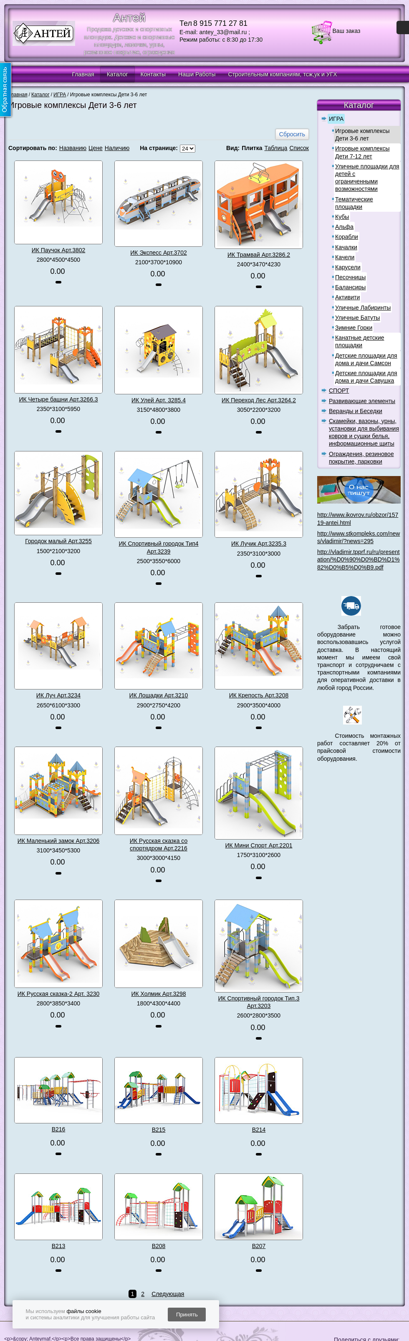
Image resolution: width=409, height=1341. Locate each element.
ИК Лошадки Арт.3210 (158, 695)
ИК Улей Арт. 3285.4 (158, 400)
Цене (95, 148)
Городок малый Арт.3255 (58, 541)
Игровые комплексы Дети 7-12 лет (362, 152)
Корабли (346, 236)
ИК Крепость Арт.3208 (259, 695)
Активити (347, 297)
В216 (59, 1129)
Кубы (342, 216)
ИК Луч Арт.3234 (58, 695)
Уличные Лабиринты (363, 307)
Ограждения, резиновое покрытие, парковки (361, 458)
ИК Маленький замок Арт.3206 (59, 840)
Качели (344, 257)
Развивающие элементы (362, 401)
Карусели (348, 267)
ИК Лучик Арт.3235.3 (258, 543)
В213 (59, 1246)
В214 (259, 1129)
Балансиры (350, 287)
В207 (259, 1246)
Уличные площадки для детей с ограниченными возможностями (367, 178)
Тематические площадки (354, 203)
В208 (159, 1246)
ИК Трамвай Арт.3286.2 (258, 254)
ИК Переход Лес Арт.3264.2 (259, 400)
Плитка (252, 148)
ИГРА (336, 118)
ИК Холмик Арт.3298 (158, 993)
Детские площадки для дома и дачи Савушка (366, 377)
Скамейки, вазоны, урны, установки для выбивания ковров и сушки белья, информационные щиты (364, 432)
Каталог (117, 74)
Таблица (275, 148)
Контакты (153, 74)
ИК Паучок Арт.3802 (59, 250)
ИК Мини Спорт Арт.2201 (259, 845)
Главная (83, 74)
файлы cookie (83, 1311)
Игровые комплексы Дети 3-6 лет (362, 135)
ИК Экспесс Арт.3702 (158, 252)
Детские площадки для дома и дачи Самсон (366, 359)
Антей (129, 17)
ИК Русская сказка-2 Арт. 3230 (59, 993)
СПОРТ (339, 390)
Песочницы (350, 277)
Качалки (346, 247)
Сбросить (292, 134)
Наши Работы (196, 74)
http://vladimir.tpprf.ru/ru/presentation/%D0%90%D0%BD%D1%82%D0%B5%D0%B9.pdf (358, 559)
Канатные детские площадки (359, 341)
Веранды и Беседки (355, 411)
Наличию (117, 148)
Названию (72, 148)
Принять (187, 1314)
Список (299, 148)
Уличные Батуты (357, 317)
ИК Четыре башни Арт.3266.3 (58, 399)
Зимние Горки (353, 327)
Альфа (344, 226)
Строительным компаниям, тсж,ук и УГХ (282, 74)
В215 (159, 1129)
